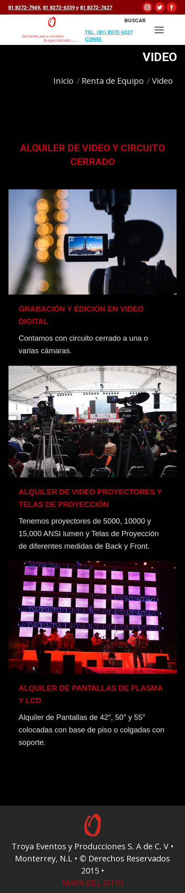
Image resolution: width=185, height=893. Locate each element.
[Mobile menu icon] (159, 30)
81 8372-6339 (59, 7)
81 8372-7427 (96, 7)
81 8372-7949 (24, 7)
